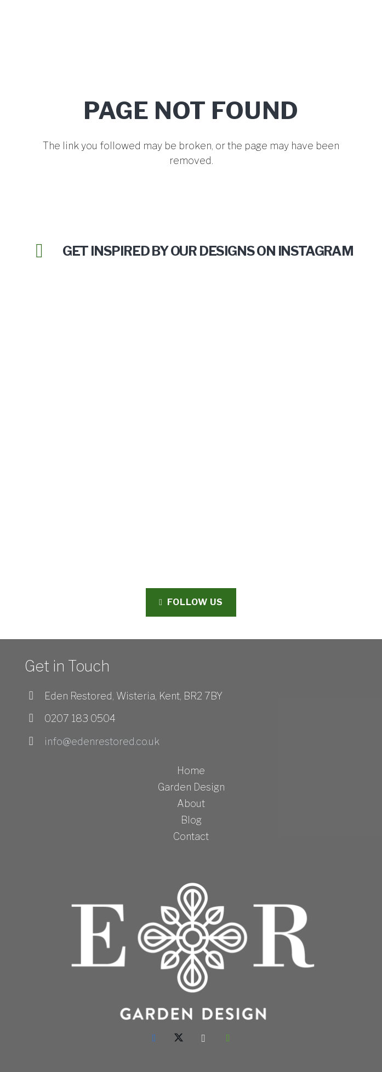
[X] (179, 1038)
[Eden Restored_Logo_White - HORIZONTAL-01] (56, 22)
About (191, 803)
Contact (191, 836)
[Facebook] (154, 1038)
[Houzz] (228, 1038)
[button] (367, 21)
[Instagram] (203, 1038)
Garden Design (191, 787)
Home (191, 770)
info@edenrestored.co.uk (101, 741)
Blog (191, 820)
